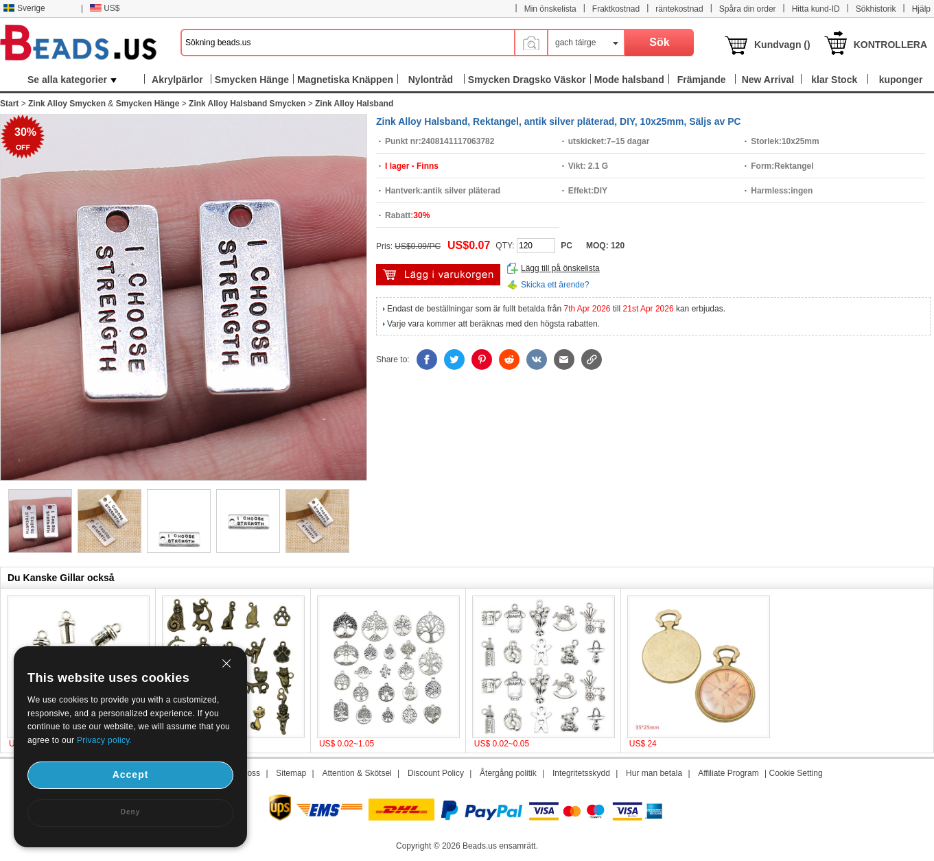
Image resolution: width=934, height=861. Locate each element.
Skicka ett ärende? (555, 285)
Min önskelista (550, 9)
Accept (131, 774)
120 (617, 245)
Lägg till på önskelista (560, 268)
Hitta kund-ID (816, 9)
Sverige (24, 8)
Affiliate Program (728, 773)
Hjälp (921, 9)
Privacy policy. (104, 740)
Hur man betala (654, 773)
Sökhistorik (876, 9)
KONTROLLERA (890, 44)
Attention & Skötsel (356, 773)
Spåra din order (747, 9)
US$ (104, 8)
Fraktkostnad (616, 9)
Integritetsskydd (581, 773)
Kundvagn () (782, 44)
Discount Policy (436, 773)
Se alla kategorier (72, 79)
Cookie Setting (796, 773)
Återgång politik (508, 773)
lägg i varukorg (438, 274)
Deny (130, 812)
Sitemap (291, 773)
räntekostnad (679, 9)
